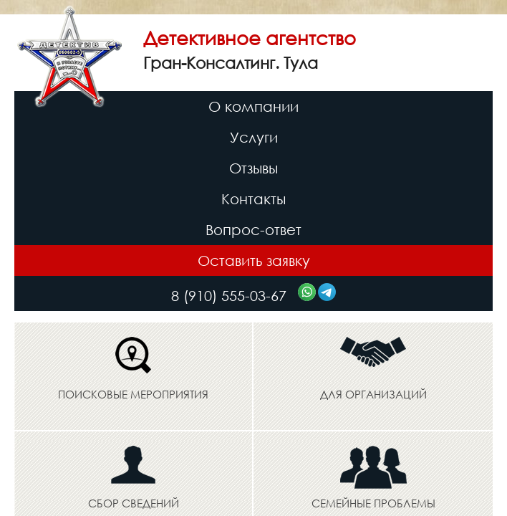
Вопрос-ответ (253, 229)
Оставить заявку (254, 260)
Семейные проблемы (373, 503)
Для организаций (373, 394)
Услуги (254, 137)
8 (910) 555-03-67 (231, 295)
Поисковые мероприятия (133, 394)
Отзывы (253, 168)
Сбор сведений (133, 503)
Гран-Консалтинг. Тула (230, 63)
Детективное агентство (249, 37)
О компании (253, 106)
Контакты (253, 199)
